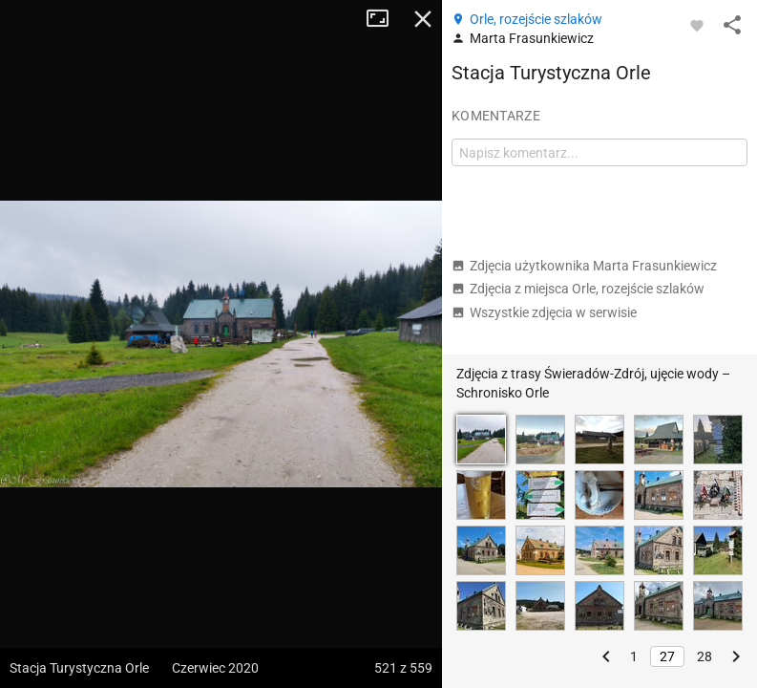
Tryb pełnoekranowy (385, 19)
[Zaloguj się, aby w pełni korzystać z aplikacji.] (697, 24)
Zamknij (423, 19)
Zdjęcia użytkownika (584, 265)
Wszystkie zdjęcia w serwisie (544, 312)
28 (704, 656)
